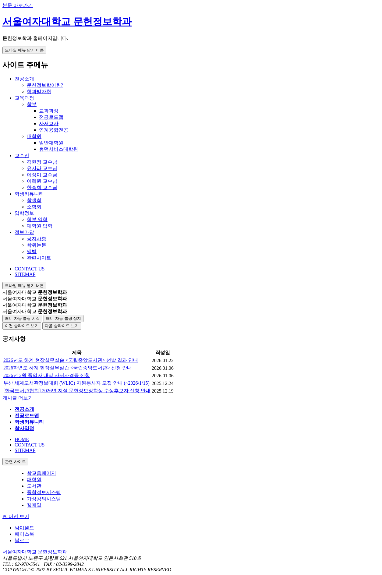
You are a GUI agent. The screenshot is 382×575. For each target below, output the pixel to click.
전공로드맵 (51, 117)
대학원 (34, 136)
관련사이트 (39, 257)
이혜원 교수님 (42, 181)
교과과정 (48, 110)
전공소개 (24, 78)
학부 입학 (37, 219)
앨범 (32, 251)
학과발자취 (39, 91)
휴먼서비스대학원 (58, 149)
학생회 (34, 200)
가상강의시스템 (44, 498)
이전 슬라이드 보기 (22, 325)
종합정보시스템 (44, 492)
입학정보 (24, 213)
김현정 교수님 (42, 161)
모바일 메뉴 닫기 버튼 (24, 50)
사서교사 (48, 123)
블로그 (22, 540)
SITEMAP (25, 274)
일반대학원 (51, 142)
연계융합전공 (53, 129)
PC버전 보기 (15, 516)
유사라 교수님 (42, 168)
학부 (32, 104)
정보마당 (24, 232)
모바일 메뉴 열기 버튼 (24, 285)
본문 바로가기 (17, 5)
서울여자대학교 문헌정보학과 (67, 21)
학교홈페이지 (41, 473)
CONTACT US (29, 268)
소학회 (34, 206)
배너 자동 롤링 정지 (63, 318)
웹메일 (34, 505)
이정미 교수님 (42, 174)
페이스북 (24, 534)
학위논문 (36, 245)
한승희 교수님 (42, 187)
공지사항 (36, 238)
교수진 (22, 155)
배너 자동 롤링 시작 (22, 318)
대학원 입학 (39, 225)
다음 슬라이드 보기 (62, 325)
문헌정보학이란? (45, 85)
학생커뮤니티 (29, 193)
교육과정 (24, 98)
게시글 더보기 (17, 397)
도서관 (34, 486)
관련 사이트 (15, 461)
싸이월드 (24, 527)
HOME (22, 439)
